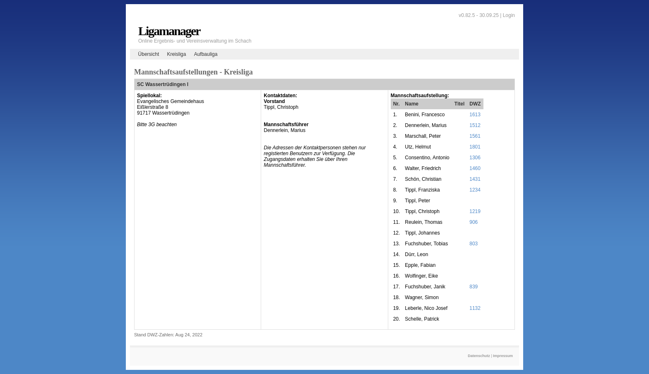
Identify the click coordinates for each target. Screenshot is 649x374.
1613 (475, 114)
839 (473, 287)
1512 (475, 125)
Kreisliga (176, 54)
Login (509, 15)
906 (473, 222)
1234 (475, 190)
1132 (475, 308)
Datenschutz (479, 356)
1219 (475, 211)
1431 (475, 179)
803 (473, 244)
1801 (475, 147)
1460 (475, 168)
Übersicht (148, 54)
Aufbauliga (206, 54)
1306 (475, 158)
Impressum (503, 356)
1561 (475, 136)
